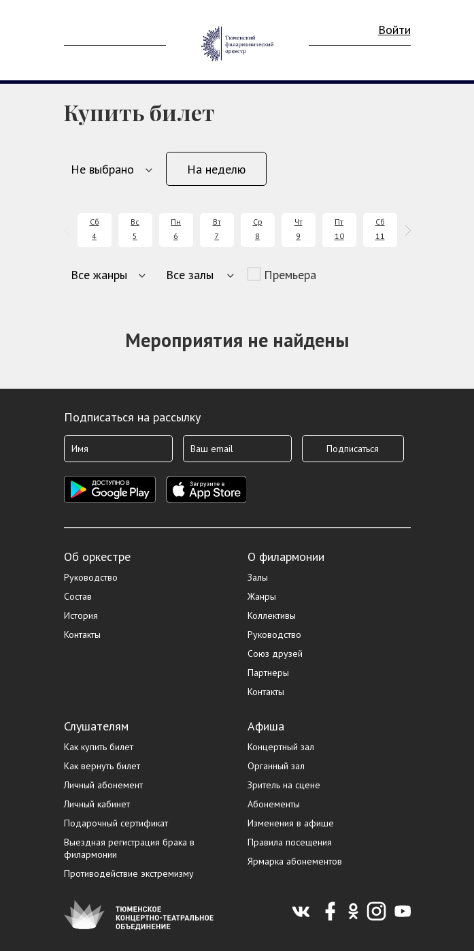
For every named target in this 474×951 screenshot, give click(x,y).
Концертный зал (281, 747)
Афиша (266, 726)
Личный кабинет (97, 804)
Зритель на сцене (284, 785)
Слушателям (96, 726)
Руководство (91, 577)
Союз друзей (275, 653)
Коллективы (272, 615)
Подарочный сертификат (116, 823)
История (81, 615)
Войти (394, 29)
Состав (78, 596)
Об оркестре (97, 556)
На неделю (216, 169)
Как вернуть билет (102, 766)
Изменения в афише (291, 823)
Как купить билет (98, 747)
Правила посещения (290, 842)
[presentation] (69, 230)
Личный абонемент (103, 785)
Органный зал (276, 766)
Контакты (82, 634)
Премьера (290, 275)
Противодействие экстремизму (129, 873)
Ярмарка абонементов (295, 861)
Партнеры (268, 672)
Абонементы (274, 804)
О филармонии (286, 556)
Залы (258, 577)
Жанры (262, 596)
